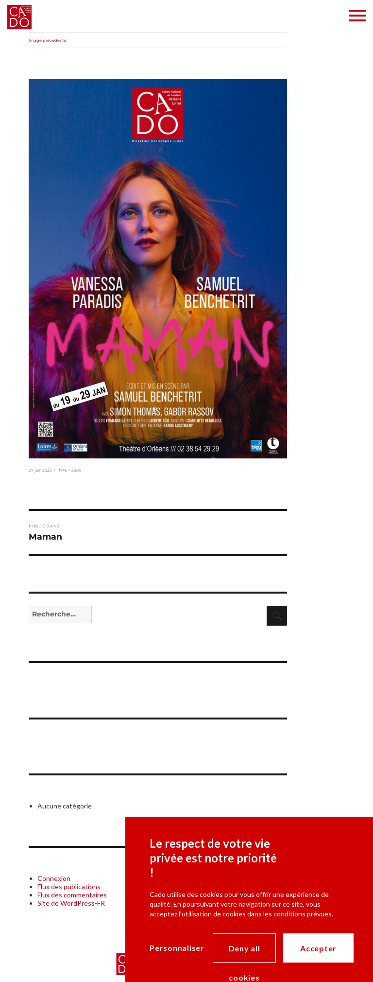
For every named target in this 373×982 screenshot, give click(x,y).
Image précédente (47, 40)
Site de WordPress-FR (71, 903)
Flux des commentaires (72, 895)
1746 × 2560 (70, 470)
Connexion (53, 878)
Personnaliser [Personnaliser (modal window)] (177, 947)
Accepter (318, 948)
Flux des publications (69, 886)
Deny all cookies (244, 953)
